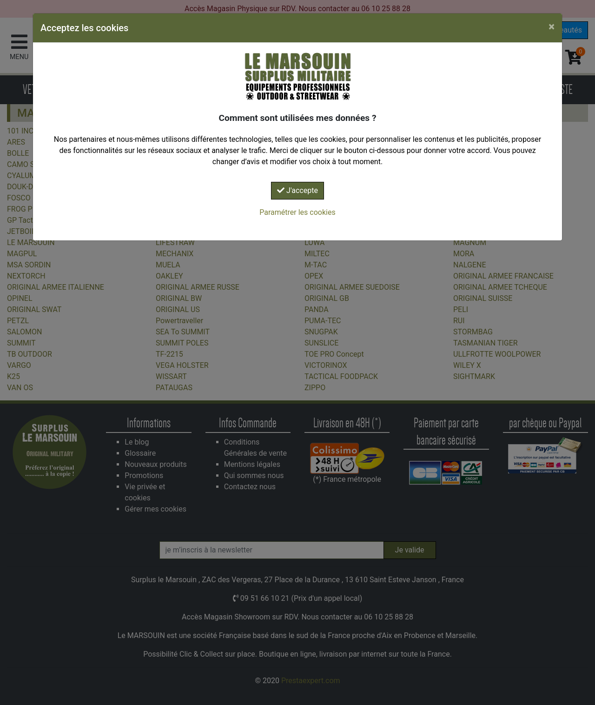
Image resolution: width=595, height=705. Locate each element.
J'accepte (297, 190)
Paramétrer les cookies (297, 212)
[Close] (551, 26)
